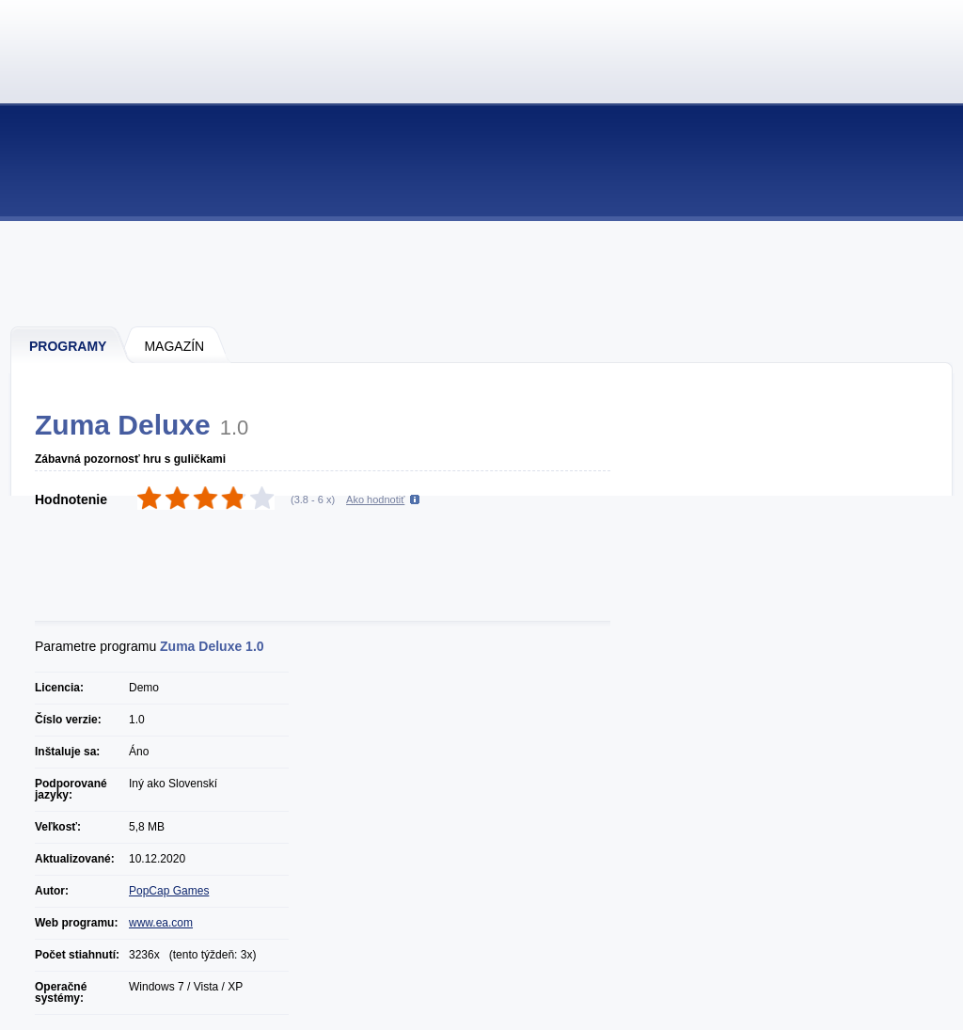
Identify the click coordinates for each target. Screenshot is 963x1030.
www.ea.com (161, 922)
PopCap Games (169, 890)
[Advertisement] (482, 272)
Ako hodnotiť (375, 499)
